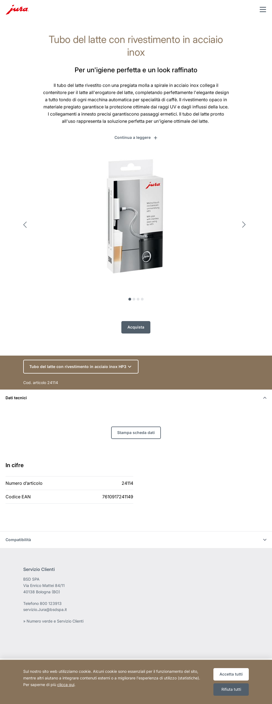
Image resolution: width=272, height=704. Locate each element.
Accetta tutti (231, 674)
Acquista (136, 325)
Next (245, 227)
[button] (136, 137)
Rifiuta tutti (231, 689)
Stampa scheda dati (136, 432)
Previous (26, 227)
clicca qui (65, 684)
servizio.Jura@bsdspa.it (45, 609)
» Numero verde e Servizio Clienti (53, 621)
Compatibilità (136, 539)
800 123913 (51, 603)
